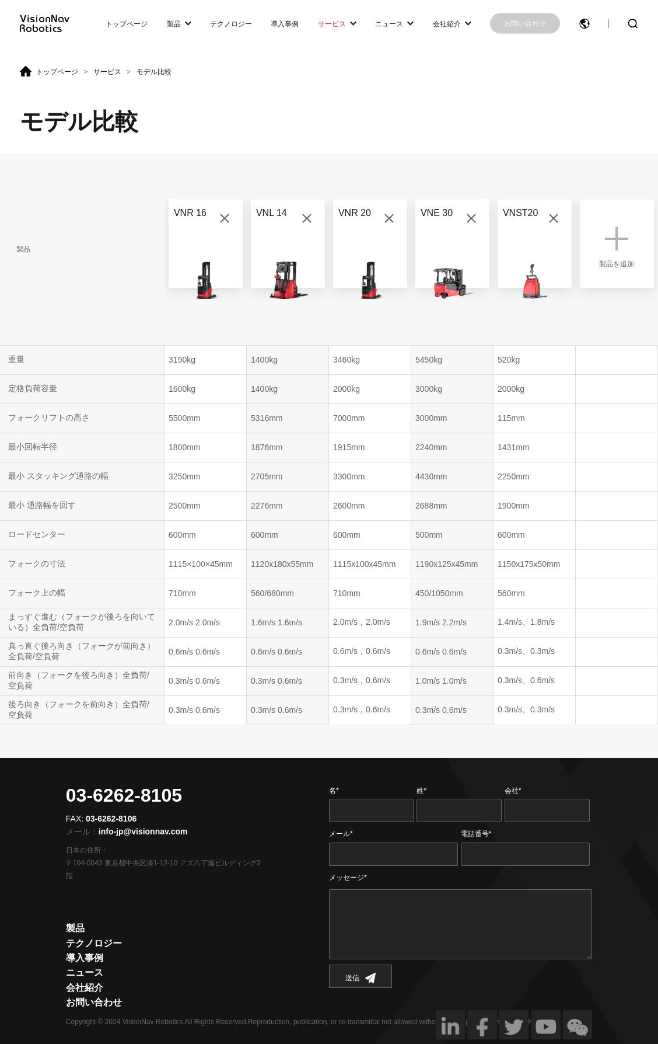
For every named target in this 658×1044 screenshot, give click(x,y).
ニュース (389, 23)
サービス (332, 23)
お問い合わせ (525, 23)
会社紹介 (447, 23)
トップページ (127, 23)
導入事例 (285, 23)
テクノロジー (231, 23)
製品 (174, 23)
